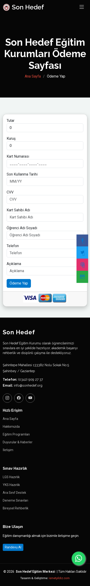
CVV (10, 192)
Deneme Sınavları (15, 500)
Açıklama (14, 264)
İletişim (8, 450)
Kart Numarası (18, 156)
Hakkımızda (11, 426)
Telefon (13, 246)
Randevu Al (13, 547)
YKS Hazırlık (11, 484)
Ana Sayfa (33, 76)
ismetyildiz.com (59, 578)
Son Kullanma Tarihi (22, 174)
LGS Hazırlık (11, 477)
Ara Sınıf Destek (14, 492)
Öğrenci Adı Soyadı (22, 228)
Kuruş (11, 138)
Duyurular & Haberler (18, 442)
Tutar (10, 120)
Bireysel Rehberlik (15, 508)
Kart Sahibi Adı (18, 210)
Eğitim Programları (16, 434)
